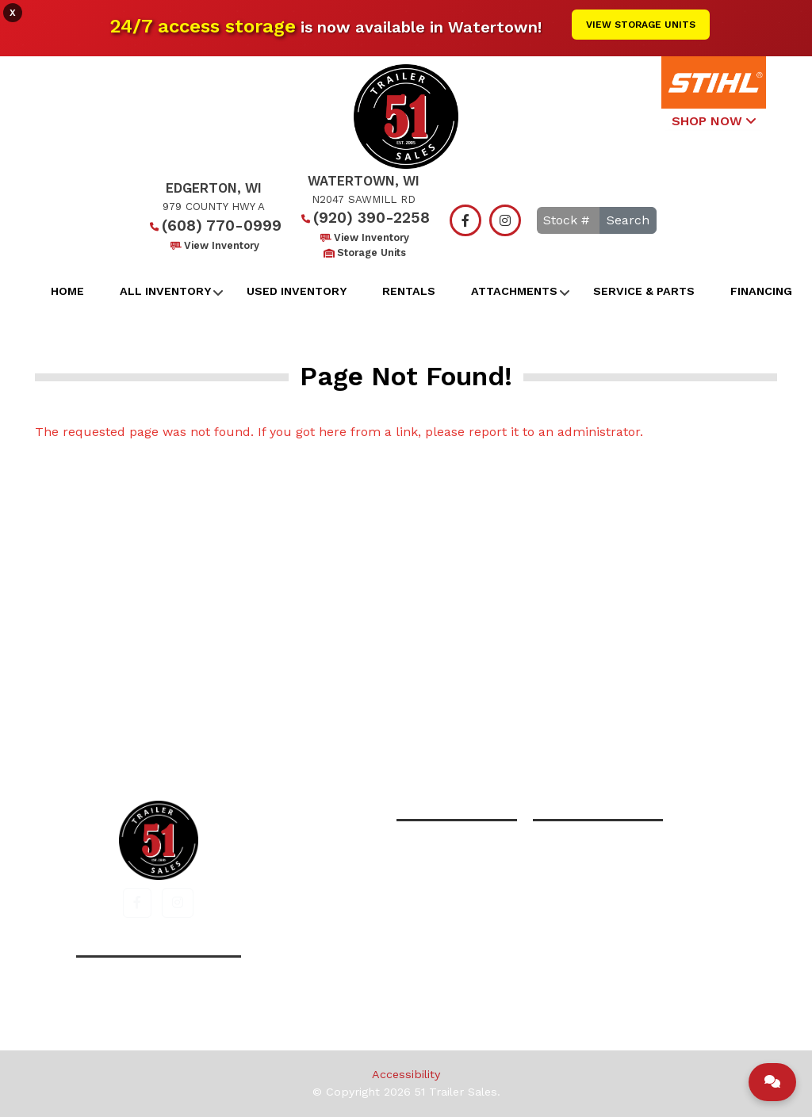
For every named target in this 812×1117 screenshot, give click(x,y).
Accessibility (406, 1074)
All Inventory (165, 291)
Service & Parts (644, 291)
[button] (137, 903)
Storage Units (363, 252)
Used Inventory (297, 291)
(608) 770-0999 (214, 225)
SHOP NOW (714, 120)
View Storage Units (640, 24)
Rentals (408, 291)
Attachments (514, 291)
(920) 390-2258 (363, 217)
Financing (761, 291)
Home (67, 291)
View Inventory (213, 245)
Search (628, 220)
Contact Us (573, 731)
